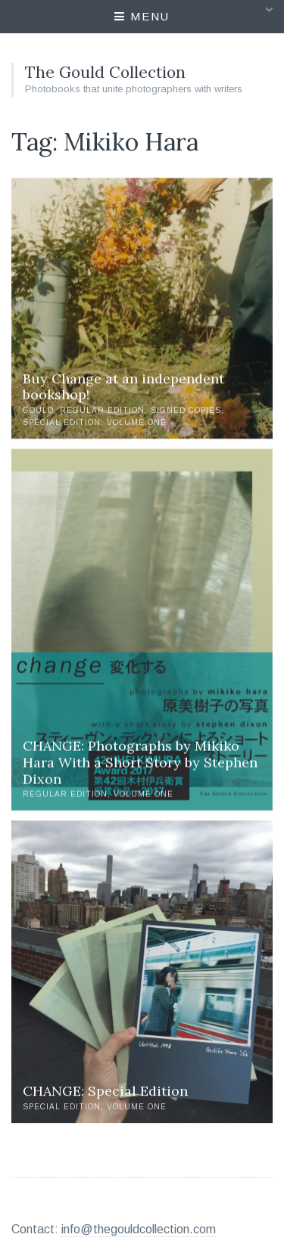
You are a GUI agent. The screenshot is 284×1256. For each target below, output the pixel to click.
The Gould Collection (105, 72)
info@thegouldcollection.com (138, 1229)
